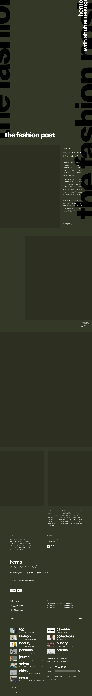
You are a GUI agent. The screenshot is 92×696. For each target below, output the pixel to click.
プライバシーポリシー (52, 679)
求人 (70, 676)
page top (13, 686)
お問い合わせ (63, 676)
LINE (65, 667)
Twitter (59, 667)
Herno (19, 590)
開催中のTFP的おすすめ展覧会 (57, 661)
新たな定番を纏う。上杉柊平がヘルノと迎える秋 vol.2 (60, 605)
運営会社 (49, 676)
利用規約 (75, 676)
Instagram (56, 667)
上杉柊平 (13, 590)
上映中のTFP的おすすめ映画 (57, 658)
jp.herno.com (52, 541)
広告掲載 (56, 676)
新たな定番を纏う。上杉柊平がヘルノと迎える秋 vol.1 (60, 603)
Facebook (62, 667)
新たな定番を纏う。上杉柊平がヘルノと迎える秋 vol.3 (60, 607)
